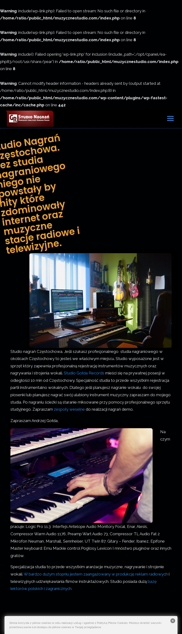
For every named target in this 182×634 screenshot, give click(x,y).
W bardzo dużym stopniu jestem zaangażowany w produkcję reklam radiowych (96, 574)
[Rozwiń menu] (170, 118)
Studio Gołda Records (84, 373)
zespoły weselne (69, 409)
